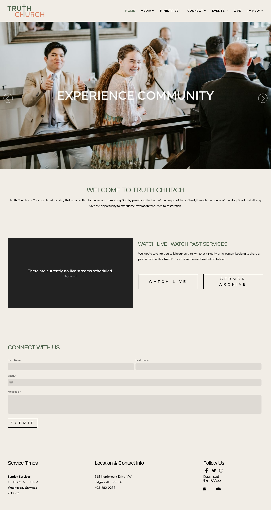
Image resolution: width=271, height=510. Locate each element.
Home (130, 10)
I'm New (255, 10)
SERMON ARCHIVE (233, 281)
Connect (196, 10)
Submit (22, 423)
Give (237, 10)
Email (11, 376)
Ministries (171, 10)
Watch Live (168, 282)
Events (220, 10)
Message (13, 392)
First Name (15, 360)
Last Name (142, 360)
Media (147, 10)
